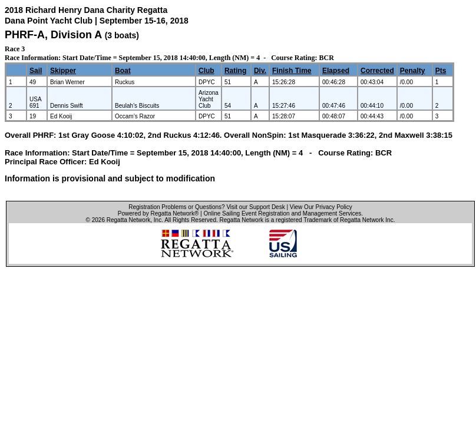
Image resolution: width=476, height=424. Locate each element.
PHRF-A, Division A (53, 35)
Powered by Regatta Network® (158, 213)
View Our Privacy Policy (321, 207)
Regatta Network (128, 220)
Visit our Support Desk (255, 207)
